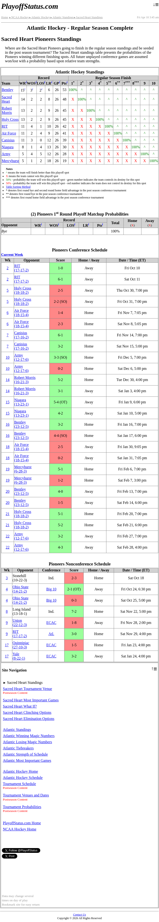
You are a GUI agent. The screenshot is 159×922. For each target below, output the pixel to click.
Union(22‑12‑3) (20, 622)
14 (7, 380)
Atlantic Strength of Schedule (25, 754)
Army (6, 154)
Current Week (12, 254)
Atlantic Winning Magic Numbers (29, 736)
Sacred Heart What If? (20, 706)
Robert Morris (7, 110)
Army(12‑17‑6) (21, 357)
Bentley (7, 90)
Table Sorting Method (18, 186)
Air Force (9, 133)
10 (7, 357)
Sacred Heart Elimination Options (28, 719)
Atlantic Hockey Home (20, 771)
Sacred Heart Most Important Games (31, 700)
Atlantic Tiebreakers (18, 748)
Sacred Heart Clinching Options (27, 712)
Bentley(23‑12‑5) (21, 424)
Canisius (8, 140)
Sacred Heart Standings (88, 17)
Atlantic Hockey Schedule (23, 778)
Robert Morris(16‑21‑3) (25, 380)
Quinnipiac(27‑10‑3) (21, 645)
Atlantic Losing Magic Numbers (27, 742)
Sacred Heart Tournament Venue (27, 689)
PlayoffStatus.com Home (22, 823)
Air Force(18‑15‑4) (21, 313)
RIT (5, 126)
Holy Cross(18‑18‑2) (22, 290)
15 (7, 402)
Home (4, 17)
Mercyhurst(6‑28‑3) (23, 469)
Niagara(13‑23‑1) (21, 402)
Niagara (8, 147)
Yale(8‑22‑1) (19, 656)
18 (7, 447)
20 (7, 491)
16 (7, 424)
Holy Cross (10, 119)
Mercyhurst (10, 161)
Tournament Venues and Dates (26, 795)
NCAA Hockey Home (19, 829)
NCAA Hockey (19, 17)
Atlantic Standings (61, 17)
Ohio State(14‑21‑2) (20, 589)
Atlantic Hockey (39, 17)
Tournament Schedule (19, 784)
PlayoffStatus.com (29, 6)
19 (7, 469)
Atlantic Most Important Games (27, 760)
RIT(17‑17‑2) (21, 268)
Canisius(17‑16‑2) (21, 335)
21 (7, 514)
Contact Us (79, 914)
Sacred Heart (7, 99)
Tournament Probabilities (22, 807)
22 (7, 536)
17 (7, 645)
